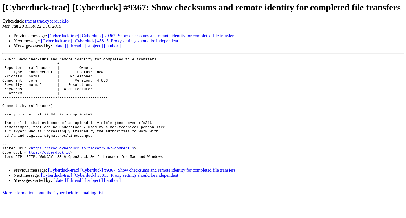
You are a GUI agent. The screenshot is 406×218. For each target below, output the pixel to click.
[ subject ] (94, 45)
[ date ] (59, 45)
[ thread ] (75, 45)
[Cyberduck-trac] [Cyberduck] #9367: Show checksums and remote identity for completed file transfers (141, 35)
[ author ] (112, 45)
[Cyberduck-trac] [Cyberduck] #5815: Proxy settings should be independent (109, 40)
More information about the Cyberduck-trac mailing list (52, 213)
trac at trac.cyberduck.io (47, 21)
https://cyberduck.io (48, 171)
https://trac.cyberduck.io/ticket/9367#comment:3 (82, 166)
